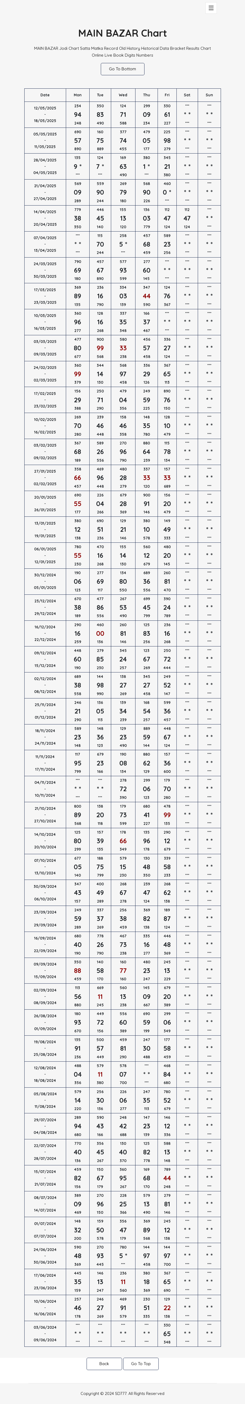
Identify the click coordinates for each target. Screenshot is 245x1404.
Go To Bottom (122, 68)
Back (104, 1363)
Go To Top (141, 1363)
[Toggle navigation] (211, 8)
